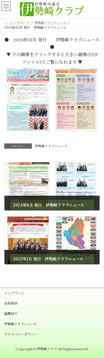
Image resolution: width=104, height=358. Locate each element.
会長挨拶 (10, 303)
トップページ (14, 292)
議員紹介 (10, 313)
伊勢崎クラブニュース (51, 145)
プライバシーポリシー (20, 334)
